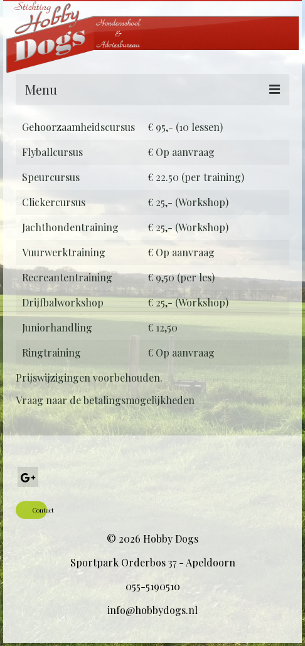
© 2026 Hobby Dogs (152, 538)
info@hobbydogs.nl (152, 610)
